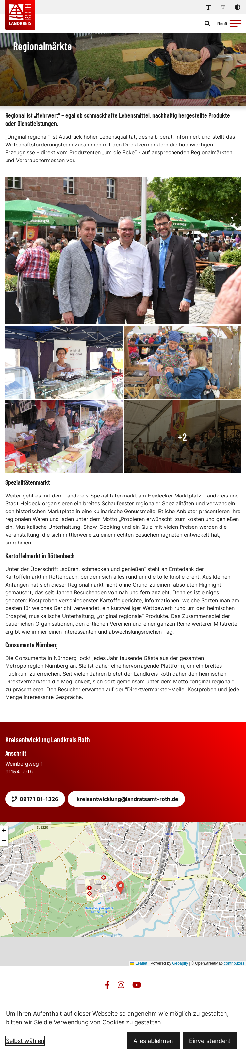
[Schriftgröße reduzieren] (223, 7)
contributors (234, 963)
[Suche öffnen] (207, 23)
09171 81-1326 (35, 799)
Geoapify (180, 963)
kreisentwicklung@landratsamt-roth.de (127, 799)
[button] (235, 23)
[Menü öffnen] (230, 23)
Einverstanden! (210, 1040)
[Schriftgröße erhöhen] (208, 7)
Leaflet (138, 963)
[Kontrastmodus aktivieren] (237, 7)
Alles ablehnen (153, 1040)
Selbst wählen (25, 1040)
